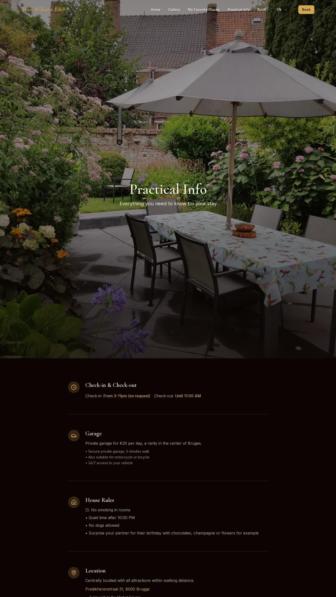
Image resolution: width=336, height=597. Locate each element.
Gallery (174, 9)
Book (262, 9)
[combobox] (282, 9)
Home (155, 9)
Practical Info (239, 9)
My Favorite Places (204, 9)
